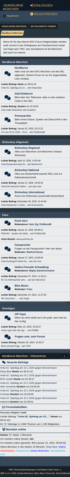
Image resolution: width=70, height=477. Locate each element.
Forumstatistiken (14, 407)
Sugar (26, 298)
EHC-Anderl (6, 379)
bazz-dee (37, 186)
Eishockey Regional (27, 147)
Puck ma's (21, 220)
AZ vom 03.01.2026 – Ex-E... (15, 132)
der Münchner (38, 280)
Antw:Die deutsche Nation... (14, 186)
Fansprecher (23, 244)
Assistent (31, 110)
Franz (29, 289)
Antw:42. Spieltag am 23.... (14, 88)
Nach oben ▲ (55, 470)
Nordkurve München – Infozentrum (24, 356)
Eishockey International (29, 192)
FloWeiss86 (39, 132)
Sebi (31, 224)
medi (23, 412)
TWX (28, 346)
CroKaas (5, 394)
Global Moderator (39, 450)
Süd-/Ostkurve (24, 93)
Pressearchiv (23, 115)
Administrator (7, 450)
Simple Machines (25, 473)
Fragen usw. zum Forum (30, 336)
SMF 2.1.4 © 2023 (8, 473)
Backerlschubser (46, 270)
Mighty (32, 270)
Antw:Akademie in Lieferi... (14, 205)
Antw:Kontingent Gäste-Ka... (14, 261)
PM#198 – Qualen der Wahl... (15, 233)
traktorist (4, 401)
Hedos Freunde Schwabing (32, 267)
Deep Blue (37, 88)
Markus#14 (36, 164)
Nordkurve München (13, 7)
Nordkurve (21, 67)
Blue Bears (22, 285)
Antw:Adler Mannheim (11, 110)
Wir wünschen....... (10, 298)
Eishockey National (27, 170)
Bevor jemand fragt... (11, 346)
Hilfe (11, 470)
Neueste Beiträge (15, 362)
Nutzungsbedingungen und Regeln (31, 470)
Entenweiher (37, 205)
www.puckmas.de (24, 239)
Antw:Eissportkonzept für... (14, 164)
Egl (36, 224)
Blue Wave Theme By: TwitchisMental (52, 473)
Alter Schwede (8, 386)
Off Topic (20, 314)
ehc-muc (37, 261)
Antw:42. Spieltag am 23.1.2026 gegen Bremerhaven (28, 367)
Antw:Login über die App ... (14, 330)
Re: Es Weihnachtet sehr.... (14, 280)
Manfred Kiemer (35, 252)
